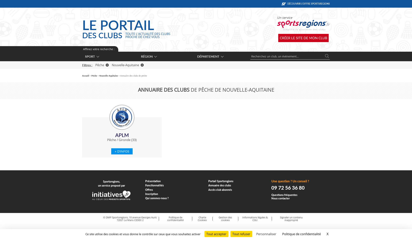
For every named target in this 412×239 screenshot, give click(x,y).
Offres (149, 189)
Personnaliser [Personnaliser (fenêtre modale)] (266, 234)
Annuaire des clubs (219, 185)
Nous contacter (280, 198)
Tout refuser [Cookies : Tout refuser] (241, 234)
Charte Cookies (202, 219)
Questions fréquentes (284, 195)
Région (149, 56)
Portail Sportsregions (220, 181)
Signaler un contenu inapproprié (291, 219)
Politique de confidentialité (175, 219)
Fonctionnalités (154, 185)
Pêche (102, 65)
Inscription (151, 194)
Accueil (85, 75)
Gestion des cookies (225, 219)
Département (210, 56)
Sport (92, 56)
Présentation (153, 181)
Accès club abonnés (220, 189)
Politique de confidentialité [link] (301, 234)
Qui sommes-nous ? (157, 198)
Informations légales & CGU (255, 219)
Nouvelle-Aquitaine (128, 65)
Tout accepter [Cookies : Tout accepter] (216, 234)
